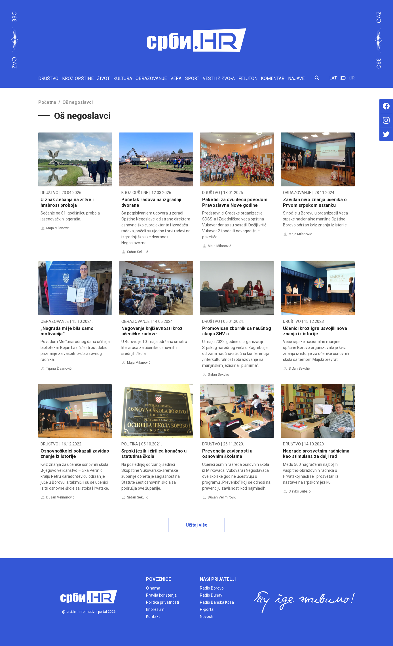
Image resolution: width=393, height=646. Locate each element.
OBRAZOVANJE (151, 78)
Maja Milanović (57, 228)
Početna (47, 102)
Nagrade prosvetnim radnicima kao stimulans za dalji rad (316, 453)
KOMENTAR (272, 78)
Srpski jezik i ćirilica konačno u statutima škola (154, 453)
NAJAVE (296, 78)
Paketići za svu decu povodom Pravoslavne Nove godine (234, 202)
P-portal (207, 609)
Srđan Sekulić (137, 252)
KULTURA (122, 78)
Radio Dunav (211, 595)
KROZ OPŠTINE (78, 78)
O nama (153, 588)
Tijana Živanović (58, 369)
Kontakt (153, 616)
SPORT (192, 78)
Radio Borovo (212, 588)
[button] (317, 80)
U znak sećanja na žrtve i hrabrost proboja (67, 202)
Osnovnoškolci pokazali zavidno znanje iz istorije (75, 453)
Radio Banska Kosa (217, 602)
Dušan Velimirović (60, 497)
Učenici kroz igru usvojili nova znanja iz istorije (315, 331)
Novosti (206, 616)
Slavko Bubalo (299, 491)
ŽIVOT (103, 78)
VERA (175, 78)
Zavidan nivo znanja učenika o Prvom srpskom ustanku (315, 202)
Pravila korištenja (161, 595)
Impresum (155, 609)
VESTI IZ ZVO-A (219, 78)
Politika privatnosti (162, 602)
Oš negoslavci (77, 102)
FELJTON (247, 78)
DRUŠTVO (48, 78)
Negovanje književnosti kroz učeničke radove (152, 331)
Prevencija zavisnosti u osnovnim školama (227, 453)
